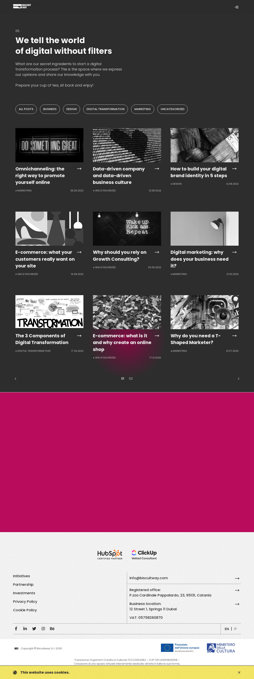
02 (131, 378)
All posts (26, 109)
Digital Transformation (106, 109)
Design (71, 109)
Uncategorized (172, 109)
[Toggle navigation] (236, 7)
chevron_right (238, 378)
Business (50, 109)
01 (122, 378)
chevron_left (15, 378)
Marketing (142, 109)
